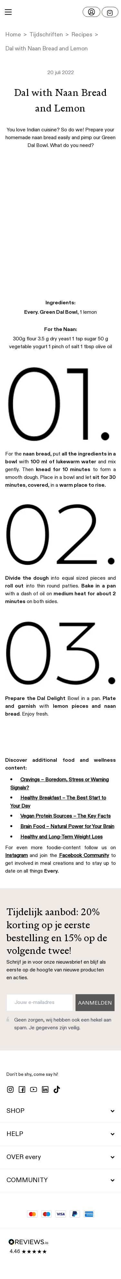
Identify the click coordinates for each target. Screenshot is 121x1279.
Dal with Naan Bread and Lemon (46, 49)
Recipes (81, 35)
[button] (60, 12)
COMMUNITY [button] (60, 1180)
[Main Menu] (8, 12)
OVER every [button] (60, 1157)
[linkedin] (45, 1089)
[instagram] (10, 1089)
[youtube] (33, 1089)
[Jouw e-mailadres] (39, 1002)
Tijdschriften (46, 35)
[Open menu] (110, 12)
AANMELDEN (95, 1003)
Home (13, 35)
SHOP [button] (60, 1111)
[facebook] (22, 1089)
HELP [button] (60, 1134)
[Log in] (91, 12)
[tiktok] (57, 1089)
